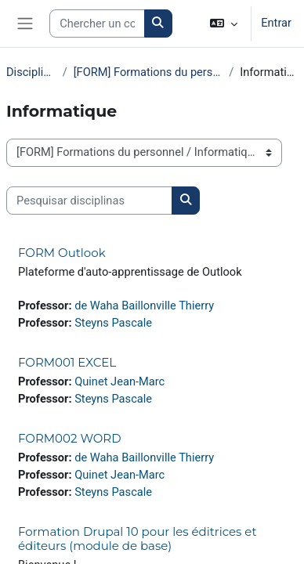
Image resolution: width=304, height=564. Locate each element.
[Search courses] (97, 23)
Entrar (276, 23)
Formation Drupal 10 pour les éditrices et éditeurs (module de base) (137, 538)
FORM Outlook (62, 252)
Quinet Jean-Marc (119, 381)
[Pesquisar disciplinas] (89, 200)
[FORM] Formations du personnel (148, 72)
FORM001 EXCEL (67, 362)
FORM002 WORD (69, 438)
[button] (224, 23)
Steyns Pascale (113, 323)
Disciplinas (31, 72)
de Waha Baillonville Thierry (144, 305)
